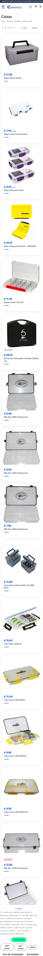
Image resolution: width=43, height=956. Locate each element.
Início (2, 21)
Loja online (9, 21)
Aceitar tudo (19, 940)
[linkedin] (5, 28)
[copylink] (14, 28)
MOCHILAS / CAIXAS (27, 21)
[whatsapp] (11, 28)
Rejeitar (32, 947)
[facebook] (3, 28)
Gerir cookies (21, 947)
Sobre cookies (7, 947)
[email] (8, 27)
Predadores (17, 21)
